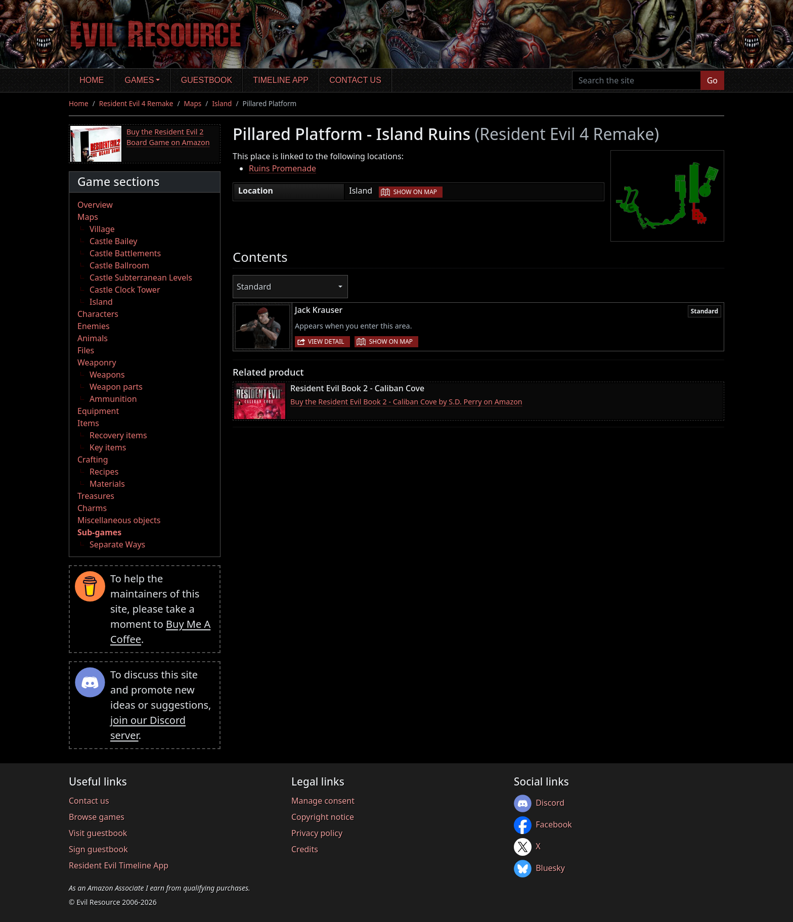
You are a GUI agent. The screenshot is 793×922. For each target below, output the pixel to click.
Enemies (93, 326)
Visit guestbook (98, 833)
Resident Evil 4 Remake (136, 103)
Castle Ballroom (119, 265)
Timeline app (281, 80)
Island (222, 103)
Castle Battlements (125, 253)
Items (88, 423)
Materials (107, 483)
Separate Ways (117, 544)
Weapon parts (116, 386)
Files (85, 350)
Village (102, 229)
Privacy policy (316, 833)
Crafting (92, 459)
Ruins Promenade (282, 168)
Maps (193, 103)
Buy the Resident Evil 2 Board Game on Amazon (168, 137)
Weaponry (96, 362)
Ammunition (113, 398)
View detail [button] (326, 341)
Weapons (107, 374)
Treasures (95, 495)
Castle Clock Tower (125, 289)
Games (139, 80)
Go (712, 80)
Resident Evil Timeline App (118, 865)
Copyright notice (322, 816)
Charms (92, 508)
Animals (92, 338)
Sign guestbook (98, 849)
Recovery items (118, 435)
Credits (304, 849)
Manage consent (323, 800)
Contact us (355, 80)
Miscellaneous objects (118, 520)
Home (91, 80)
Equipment (98, 411)
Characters (97, 313)
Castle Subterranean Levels (141, 277)
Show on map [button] (415, 192)
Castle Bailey (113, 241)
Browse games (96, 816)
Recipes (104, 471)
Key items (108, 447)
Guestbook (206, 80)
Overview (95, 204)
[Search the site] (636, 80)
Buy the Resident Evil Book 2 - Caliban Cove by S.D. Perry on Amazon (406, 401)
